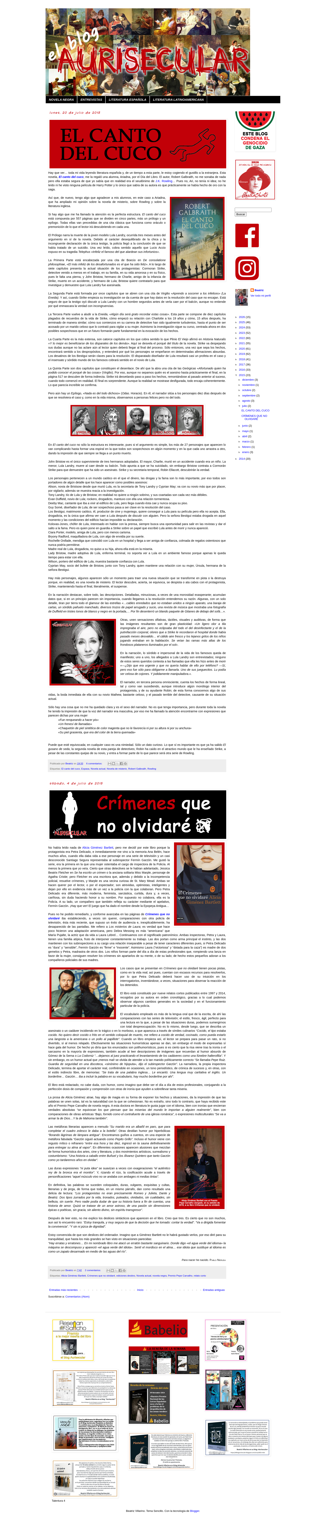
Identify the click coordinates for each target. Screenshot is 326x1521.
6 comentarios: (94, 763)
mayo (245, 431)
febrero (247, 446)
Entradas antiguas (214, 1289)
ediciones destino (125, 1275)
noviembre (249, 384)
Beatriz (259, 290)
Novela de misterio (117, 768)
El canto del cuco (70, 768)
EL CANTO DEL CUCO (255, 410)
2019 (242, 353)
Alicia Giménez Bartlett (73, 1275)
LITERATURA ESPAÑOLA (127, 99)
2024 (242, 327)
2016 (242, 369)
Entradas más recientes (63, 1289)
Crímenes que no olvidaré (101, 1275)
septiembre (249, 395)
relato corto (200, 1275)
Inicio (140, 1289)
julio (245, 405)
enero (246, 452)
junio (245, 425)
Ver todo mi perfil (261, 295)
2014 (242, 458)
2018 (242, 359)
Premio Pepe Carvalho (180, 1275)
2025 (242, 322)
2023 (242, 332)
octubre (247, 390)
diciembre (248, 379)
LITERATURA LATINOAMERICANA (178, 99)
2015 (242, 375)
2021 (242, 343)
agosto (246, 400)
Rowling (151, 768)
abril (245, 436)
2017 (242, 364)
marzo (246, 441)
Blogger (194, 1510)
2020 (242, 348)
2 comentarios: (93, 1270)
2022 (242, 338)
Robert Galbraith (137, 768)
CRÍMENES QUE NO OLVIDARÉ (254, 417)
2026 (242, 317)
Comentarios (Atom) (77, 1296)
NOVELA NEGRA (61, 99)
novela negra (160, 1275)
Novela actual (98, 768)
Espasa (85, 768)
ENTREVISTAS (91, 99)
